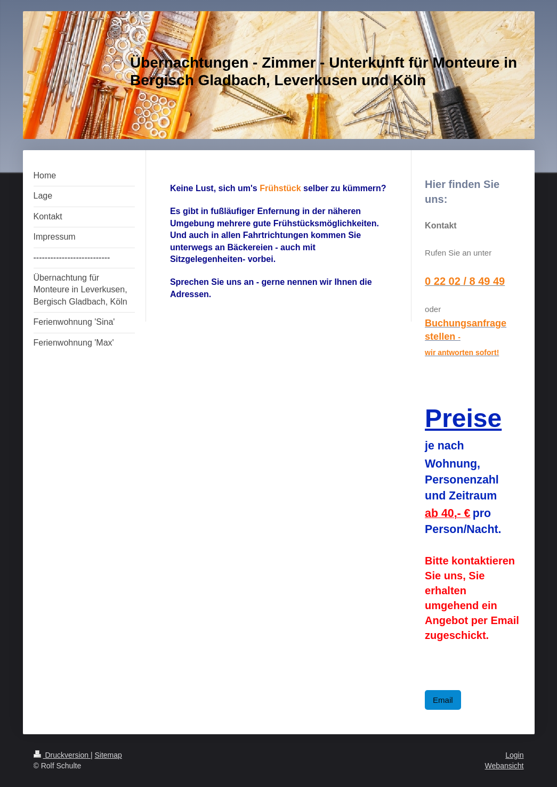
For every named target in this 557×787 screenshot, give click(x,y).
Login (514, 755)
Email (443, 699)
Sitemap (108, 755)
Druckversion (62, 755)
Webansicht (504, 765)
